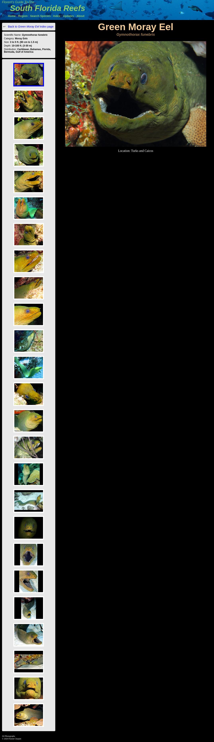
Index (57, 16)
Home (12, 16)
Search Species (40, 16)
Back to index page (30, 26)
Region (22, 16)
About (80, 16)
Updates (68, 16)
